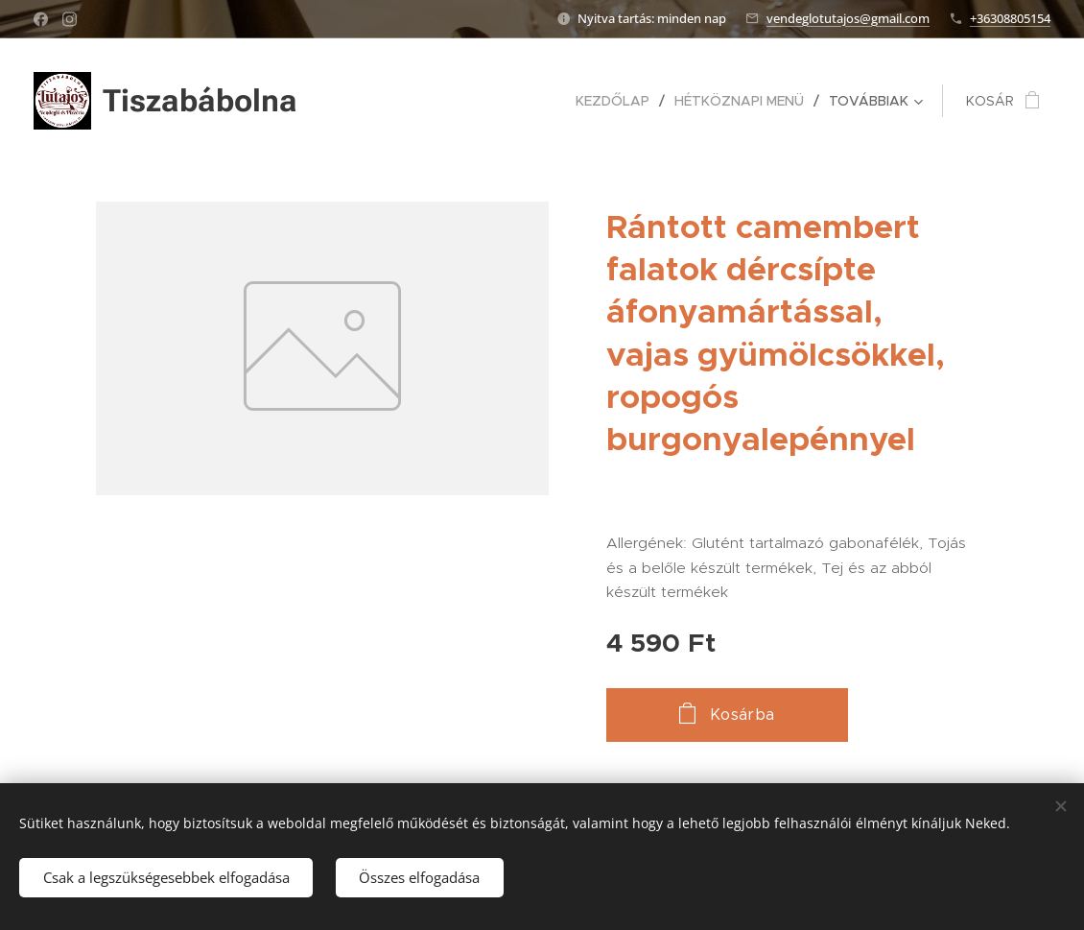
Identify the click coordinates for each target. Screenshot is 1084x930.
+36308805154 (1010, 18)
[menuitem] (618, 101)
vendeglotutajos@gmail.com (848, 18)
